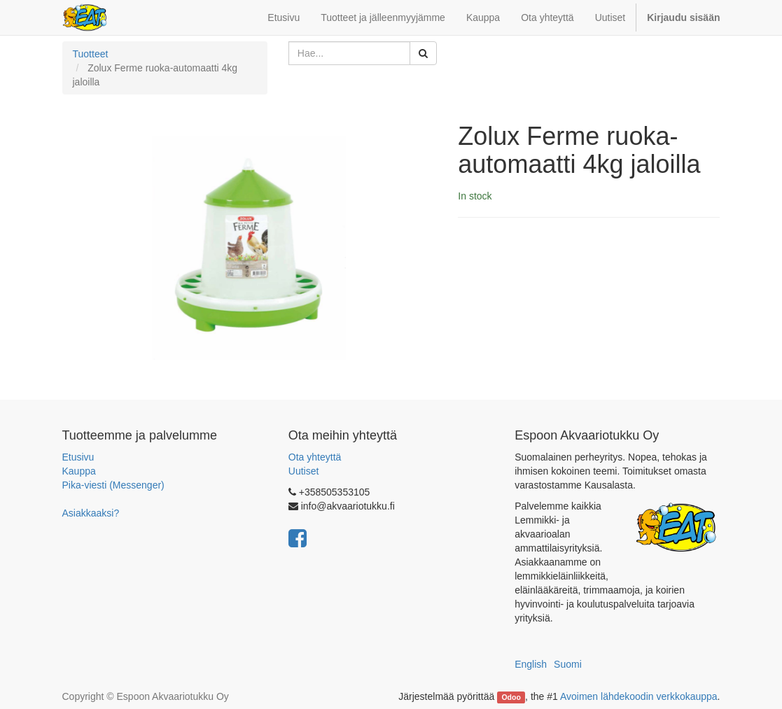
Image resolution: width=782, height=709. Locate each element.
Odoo (510, 697)
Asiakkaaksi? (91, 513)
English (531, 664)
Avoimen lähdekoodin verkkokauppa (639, 696)
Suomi (568, 664)
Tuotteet (91, 53)
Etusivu (78, 457)
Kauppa (79, 471)
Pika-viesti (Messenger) (113, 485)
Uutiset (303, 471)
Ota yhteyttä (314, 457)
